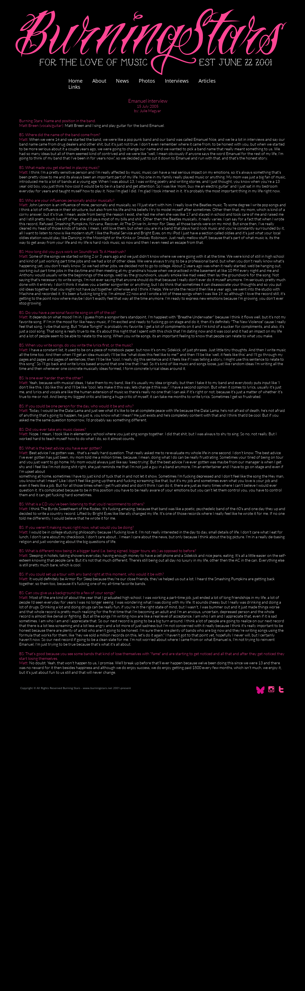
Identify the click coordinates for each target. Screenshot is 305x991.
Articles (207, 80)
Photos (150, 80)
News (122, 80)
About (99, 80)
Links (74, 86)
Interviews (177, 80)
